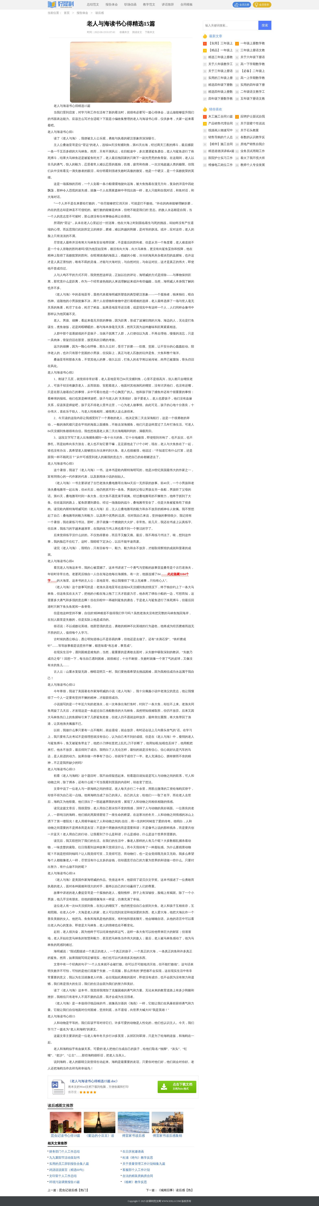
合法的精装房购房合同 (137, 1176)
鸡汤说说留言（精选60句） (67, 1169)
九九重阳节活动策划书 (64, 1157)
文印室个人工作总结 (63, 1176)
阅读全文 (137, 32)
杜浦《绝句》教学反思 (137, 1157)
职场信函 (130, 4)
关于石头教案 (249, 130)
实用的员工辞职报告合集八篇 (69, 1163)
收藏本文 (124, 32)
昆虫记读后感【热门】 (74, 1190)
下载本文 (150, 32)
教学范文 (149, 4)
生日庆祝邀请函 (133, 1151)
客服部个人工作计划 (136, 1169)
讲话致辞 (168, 4)
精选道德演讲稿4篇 (221, 151)
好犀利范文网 (153, 1201)
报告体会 (112, 4)
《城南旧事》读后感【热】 (175, 1190)
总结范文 (93, 4)
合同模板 (186, 4)
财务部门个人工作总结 (64, 1151)
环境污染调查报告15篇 (64, 1182)
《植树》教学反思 (134, 1182)
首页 (67, 12)
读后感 (99, 12)
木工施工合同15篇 (220, 116)
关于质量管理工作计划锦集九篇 (143, 1163)
